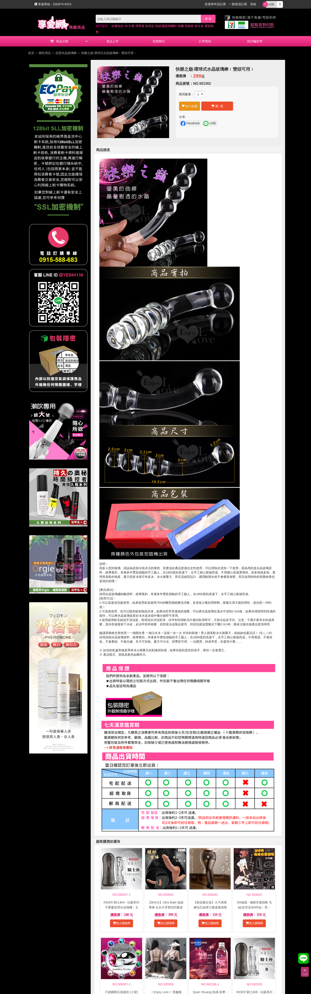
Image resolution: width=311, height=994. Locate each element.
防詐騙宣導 (254, 41)
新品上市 (112, 41)
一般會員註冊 (238, 4)
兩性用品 (45, 53)
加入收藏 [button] (190, 106)
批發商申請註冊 (215, 4)
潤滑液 (139, 26)
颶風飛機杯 (169, 26)
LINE (209, 123)
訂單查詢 (205, 41)
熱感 (158, 26)
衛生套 (199, 26)
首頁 (31, 53)
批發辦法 (159, 41)
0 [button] (273, 4)
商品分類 (59, 41)
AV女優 (129, 26)
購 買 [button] (217, 106)
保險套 (189, 26)
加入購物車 (121, 923)
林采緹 (149, 26)
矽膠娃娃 (117, 26)
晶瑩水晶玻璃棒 (66, 53)
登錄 (253, 4)
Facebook (190, 123)
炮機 (181, 26)
